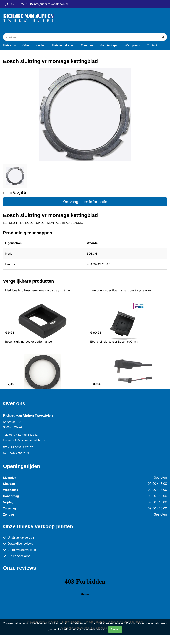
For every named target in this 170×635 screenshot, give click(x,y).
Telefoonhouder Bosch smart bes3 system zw (120, 290)
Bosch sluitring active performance (28, 341)
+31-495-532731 (27, 434)
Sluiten (115, 629)
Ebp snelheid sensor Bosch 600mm (114, 341)
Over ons (87, 45)
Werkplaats (132, 45)
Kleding (40, 45)
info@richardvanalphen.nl (29, 440)
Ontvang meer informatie (85, 202)
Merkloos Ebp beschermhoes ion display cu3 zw (37, 290)
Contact (152, 45)
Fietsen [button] (9, 45)
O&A (25, 45)
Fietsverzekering (63, 45)
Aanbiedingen (109, 45)
